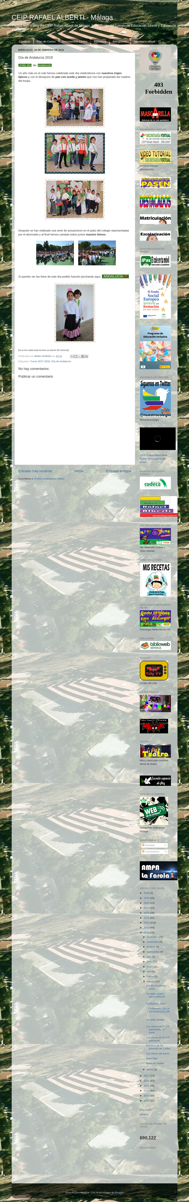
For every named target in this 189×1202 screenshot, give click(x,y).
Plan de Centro (46, 41)
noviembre (153, 941)
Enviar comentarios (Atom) (49, 478)
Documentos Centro (74, 41)
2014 (147, 1090)
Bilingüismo (120, 41)
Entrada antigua (118, 471)
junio (150, 961)
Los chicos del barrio (157, 1053)
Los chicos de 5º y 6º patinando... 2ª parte (158, 1029)
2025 (147, 898)
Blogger (119, 1192)
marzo (151, 976)
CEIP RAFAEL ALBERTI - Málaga (62, 17)
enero (150, 1069)
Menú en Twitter (155, 1063)
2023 (147, 907)
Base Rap (151, 1058)
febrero (151, 981)
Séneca (144, 1114)
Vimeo (143, 462)
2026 (147, 893)
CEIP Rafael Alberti (150, 455)
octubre (151, 946)
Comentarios (150, 851)
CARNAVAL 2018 (156, 1003)
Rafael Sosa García (151, 458)
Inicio (79, 471)
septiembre (153, 951)
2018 (147, 932)
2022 (147, 912)
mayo (150, 966)
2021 (147, 917)
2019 (147, 927)
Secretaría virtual (144, 41)
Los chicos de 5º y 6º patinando (158, 1039)
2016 (147, 1080)
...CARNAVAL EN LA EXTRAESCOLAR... (158, 1011)
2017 (147, 1075)
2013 (147, 1095)
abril (149, 971)
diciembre (152, 937)
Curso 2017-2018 (40, 361)
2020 (147, 922)
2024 (147, 903)
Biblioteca (100, 41)
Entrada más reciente (35, 471)
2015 (147, 1085)
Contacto (24, 41)
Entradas (148, 845)
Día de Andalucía (61, 361)
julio (149, 956)
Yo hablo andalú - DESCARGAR (156, 995)
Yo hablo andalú (155, 1019)
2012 (147, 1100)
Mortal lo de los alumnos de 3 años (158, 1047)
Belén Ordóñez (43, 356)
